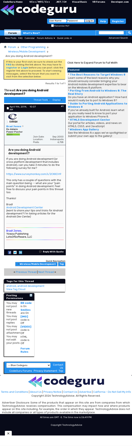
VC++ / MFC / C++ (39, 2)
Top (62, 264)
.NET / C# (61, 2)
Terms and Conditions (14, 391)
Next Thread (46, 272)
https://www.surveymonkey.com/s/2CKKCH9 (33, 174)
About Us (36, 391)
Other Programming (33, 47)
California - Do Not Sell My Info (112, 391)
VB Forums (98, 2)
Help (103, 21)
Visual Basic (79, 2)
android (11, 285)
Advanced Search (118, 38)
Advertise (85, 391)
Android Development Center (24, 207)
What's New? (31, 33)
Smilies (26, 309)
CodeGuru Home (13, 2)
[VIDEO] (26, 326)
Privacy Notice (52, 391)
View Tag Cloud (15, 289)
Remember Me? (60, 26)
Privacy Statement (45, 370)
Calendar (30, 38)
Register (118, 21)
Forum (12, 33)
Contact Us (70, 391)
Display (57, 100)
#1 (62, 106)
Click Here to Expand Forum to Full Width (92, 62)
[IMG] (24, 316)
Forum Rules (25, 350)
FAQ (20, 38)
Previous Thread (26, 272)
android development (30, 285)
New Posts (10, 38)
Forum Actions (45, 38)
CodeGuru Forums (20, 370)
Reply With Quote (51, 251)
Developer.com (120, 2)
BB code (26, 302)
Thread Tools (41, 100)
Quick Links (63, 38)
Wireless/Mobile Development (26, 51)
